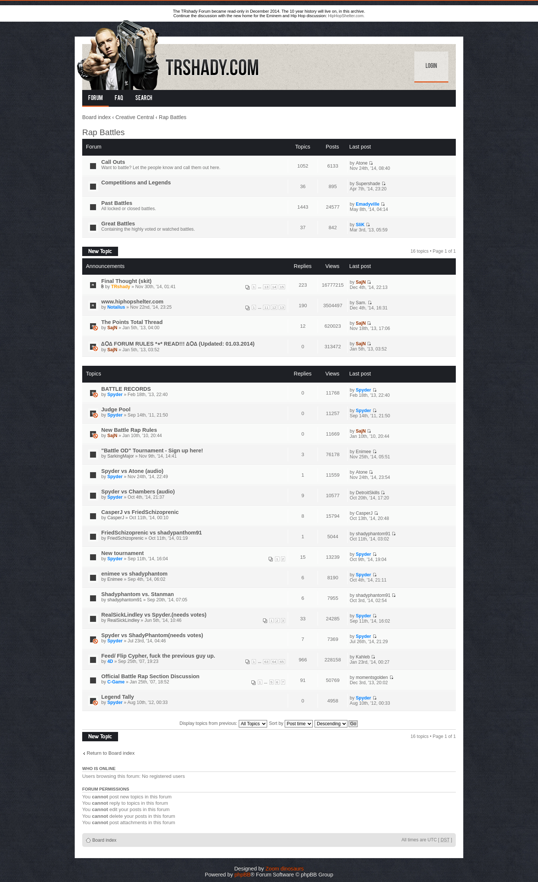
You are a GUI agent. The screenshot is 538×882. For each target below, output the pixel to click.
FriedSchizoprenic (125, 538)
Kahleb (363, 657)
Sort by (291, 723)
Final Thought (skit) (126, 281)
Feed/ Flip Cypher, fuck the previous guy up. (158, 656)
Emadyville (367, 204)
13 (266, 287)
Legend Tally (117, 697)
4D (110, 661)
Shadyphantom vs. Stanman (137, 594)
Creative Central (134, 117)
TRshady (120, 286)
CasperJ (115, 517)
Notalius (116, 307)
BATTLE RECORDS (126, 389)
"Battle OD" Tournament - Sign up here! (152, 451)
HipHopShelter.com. (346, 15)
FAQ (119, 98)
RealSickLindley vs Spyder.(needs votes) (154, 615)
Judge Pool (115, 409)
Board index (96, 117)
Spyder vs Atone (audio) (132, 471)
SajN (361, 282)
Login (431, 66)
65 (282, 662)
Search (143, 98)
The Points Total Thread (132, 322)
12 (274, 307)
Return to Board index (110, 753)
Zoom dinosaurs (284, 869)
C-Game (115, 682)
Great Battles (118, 224)
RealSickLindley (123, 620)
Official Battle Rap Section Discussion (150, 676)
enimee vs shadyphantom (134, 574)
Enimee (363, 451)
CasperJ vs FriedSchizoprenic (140, 512)
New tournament (122, 553)
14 (274, 287)
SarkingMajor (120, 456)
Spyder (115, 394)
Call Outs (113, 162)
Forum (95, 98)
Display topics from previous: (223, 723)
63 (266, 662)
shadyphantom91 (373, 533)
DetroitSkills (368, 492)
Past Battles (116, 203)
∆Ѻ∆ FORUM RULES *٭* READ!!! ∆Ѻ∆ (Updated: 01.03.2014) (177, 344)
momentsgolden (372, 677)
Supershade (368, 183)
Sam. (361, 302)
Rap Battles (172, 117)
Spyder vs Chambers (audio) (138, 492)
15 (282, 287)
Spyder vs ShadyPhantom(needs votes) (152, 635)
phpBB (243, 875)
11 (266, 307)
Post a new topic (100, 251)
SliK (360, 224)
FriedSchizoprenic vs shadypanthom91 (151, 533)
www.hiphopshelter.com (132, 302)
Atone (362, 163)
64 (274, 662)
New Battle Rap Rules (129, 430)
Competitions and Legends (136, 183)
